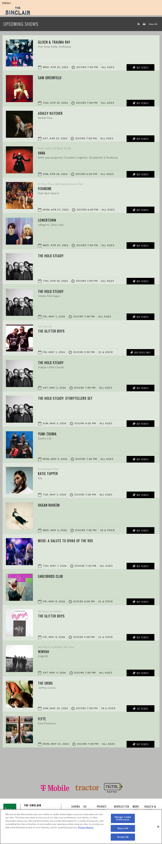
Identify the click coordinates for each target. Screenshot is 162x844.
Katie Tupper (48, 473)
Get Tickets (140, 708)
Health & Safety (150, 808)
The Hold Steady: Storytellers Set (65, 398)
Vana (41, 152)
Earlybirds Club (50, 576)
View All (153, 23)
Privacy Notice (85, 827)
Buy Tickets (140, 67)
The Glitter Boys (51, 331)
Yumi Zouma (47, 433)
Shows (75, 806)
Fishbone (45, 188)
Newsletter (121, 806)
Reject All (122, 828)
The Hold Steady (51, 255)
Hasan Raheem (49, 505)
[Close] (158, 826)
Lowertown (47, 220)
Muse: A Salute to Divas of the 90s (65, 540)
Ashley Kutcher (50, 113)
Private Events (102, 808)
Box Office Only (140, 352)
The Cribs (45, 683)
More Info (136, 808)
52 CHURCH (88, 808)
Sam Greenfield (49, 77)
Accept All (122, 837)
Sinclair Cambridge (17, 11)
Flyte (42, 718)
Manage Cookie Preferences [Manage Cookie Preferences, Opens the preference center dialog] (123, 818)
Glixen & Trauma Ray (54, 42)
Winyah (43, 651)
